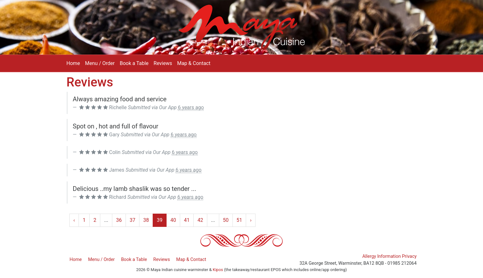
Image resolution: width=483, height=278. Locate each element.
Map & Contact (193, 63)
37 (132, 220)
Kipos (218, 269)
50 (226, 220)
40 (173, 220)
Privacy (409, 256)
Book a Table (134, 63)
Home (73, 63)
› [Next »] (250, 220)
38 (146, 220)
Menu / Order (100, 63)
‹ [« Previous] (74, 220)
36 (119, 220)
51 (239, 220)
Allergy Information (381, 256)
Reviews (163, 63)
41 (187, 220)
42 (200, 220)
